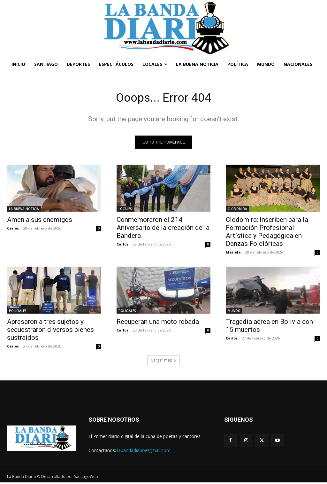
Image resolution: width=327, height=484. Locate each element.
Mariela (233, 253)
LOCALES (125, 210)
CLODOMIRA (237, 210)
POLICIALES (18, 312)
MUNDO (234, 312)
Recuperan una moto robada (158, 323)
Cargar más (163, 361)
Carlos (13, 229)
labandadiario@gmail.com (144, 452)
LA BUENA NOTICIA (24, 210)
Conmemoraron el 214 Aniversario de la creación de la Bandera (163, 229)
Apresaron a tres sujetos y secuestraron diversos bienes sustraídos (50, 331)
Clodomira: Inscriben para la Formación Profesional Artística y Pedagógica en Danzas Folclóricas (267, 233)
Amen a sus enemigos (39, 221)
